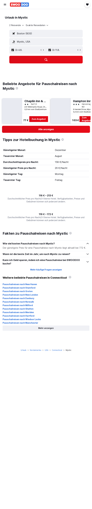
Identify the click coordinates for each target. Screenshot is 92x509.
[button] (5, 4)
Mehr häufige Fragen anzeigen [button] (46, 269)
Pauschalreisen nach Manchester (20, 323)
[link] (46, 129)
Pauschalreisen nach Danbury (18, 298)
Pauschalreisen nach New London (20, 295)
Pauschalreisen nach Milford (18, 305)
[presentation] (17, 88)
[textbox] (46, 33)
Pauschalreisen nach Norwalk (18, 302)
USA (46, 350)
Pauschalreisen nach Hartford (18, 316)
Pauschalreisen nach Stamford (19, 287)
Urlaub (23, 350)
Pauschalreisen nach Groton (18, 291)
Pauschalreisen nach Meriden (18, 312)
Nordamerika (35, 350)
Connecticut (57, 350)
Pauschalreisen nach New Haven (20, 284)
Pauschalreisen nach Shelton (18, 309)
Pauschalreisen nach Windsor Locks (22, 319)
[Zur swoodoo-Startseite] (19, 4)
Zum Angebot (39, 119)
